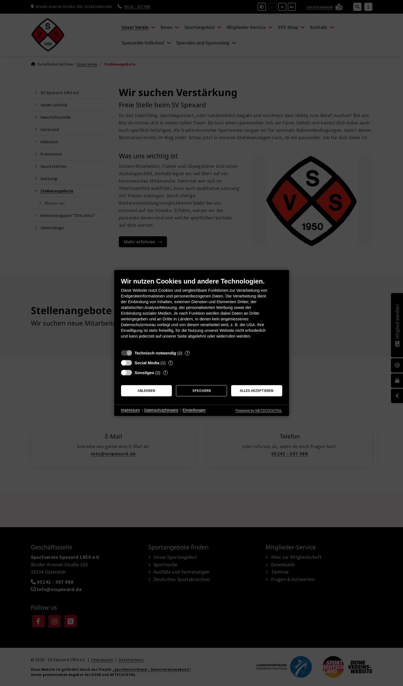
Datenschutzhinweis (161, 410)
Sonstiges (144, 372)
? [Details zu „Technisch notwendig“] (187, 353)
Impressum (130, 410)
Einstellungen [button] (194, 410)
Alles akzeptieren (256, 390)
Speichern (201, 390)
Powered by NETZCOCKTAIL (259, 410)
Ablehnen (146, 390)
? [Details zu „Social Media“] (170, 362)
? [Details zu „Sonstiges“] (165, 372)
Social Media (147, 362)
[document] (201, 312)
